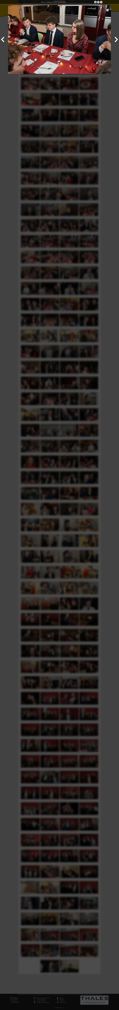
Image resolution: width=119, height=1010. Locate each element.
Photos (43, 2)
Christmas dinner (62, 2)
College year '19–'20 (51, 2)
